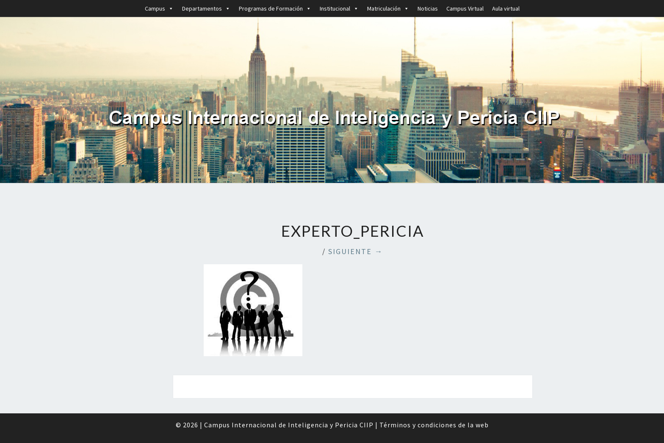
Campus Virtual (465, 8)
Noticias (428, 8)
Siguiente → (355, 251)
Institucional (339, 8)
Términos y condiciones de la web (434, 425)
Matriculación (388, 8)
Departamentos (206, 8)
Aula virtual (506, 8)
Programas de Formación (275, 8)
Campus (159, 8)
